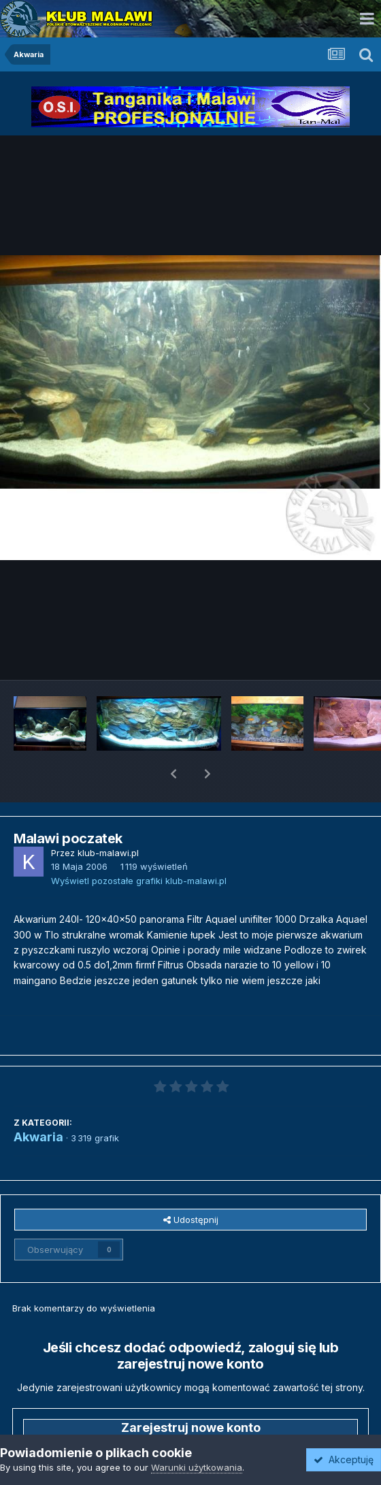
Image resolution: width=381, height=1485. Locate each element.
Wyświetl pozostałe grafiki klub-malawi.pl (139, 845)
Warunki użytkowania (196, 1467)
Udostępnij (190, 1184)
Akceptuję (344, 1459)
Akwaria (38, 1101)
